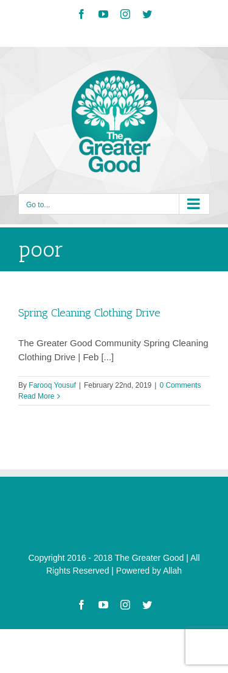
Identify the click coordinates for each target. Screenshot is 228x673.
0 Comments (180, 385)
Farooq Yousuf (52, 385)
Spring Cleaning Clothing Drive (89, 312)
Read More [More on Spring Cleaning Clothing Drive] (36, 396)
